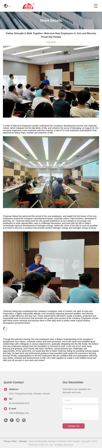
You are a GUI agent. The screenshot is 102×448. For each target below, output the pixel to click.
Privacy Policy (10, 441)
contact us (73, 426)
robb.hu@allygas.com (19, 413)
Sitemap (23, 441)
